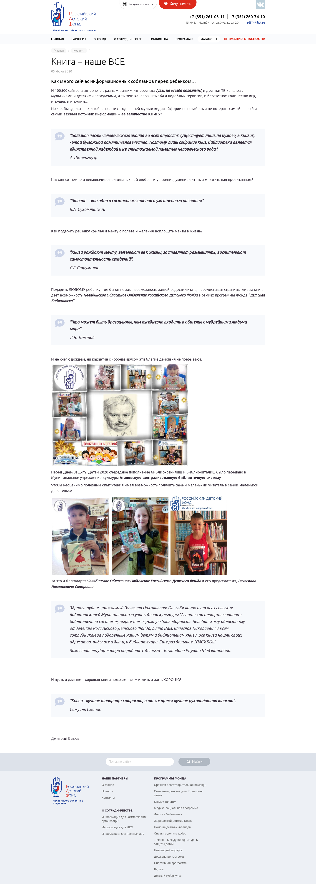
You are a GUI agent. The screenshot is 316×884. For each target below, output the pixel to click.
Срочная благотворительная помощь (180, 785)
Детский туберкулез (168, 875)
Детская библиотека (168, 814)
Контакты (108, 797)
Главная (57, 39)
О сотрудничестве (128, 39)
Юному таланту (165, 801)
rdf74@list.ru (256, 22)
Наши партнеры (115, 779)
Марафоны (209, 39)
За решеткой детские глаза (173, 820)
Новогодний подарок (168, 850)
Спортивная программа (170, 863)
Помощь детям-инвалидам (172, 827)
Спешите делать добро (170, 833)
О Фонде (100, 39)
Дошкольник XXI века (169, 856)
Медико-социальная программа (176, 808)
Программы (184, 39)
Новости (107, 791)
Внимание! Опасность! (244, 39)
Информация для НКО (117, 827)
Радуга (159, 869)
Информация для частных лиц (123, 833)
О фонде (108, 785)
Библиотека (159, 39)
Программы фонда (170, 779)
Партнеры (78, 39)
